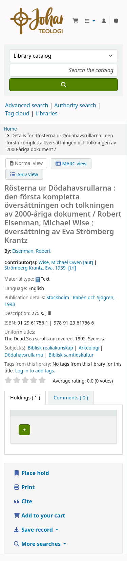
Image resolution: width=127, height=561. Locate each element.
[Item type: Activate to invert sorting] (43, 416)
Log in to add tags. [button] (35, 370)
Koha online (36, 20)
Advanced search (26, 105)
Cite (22, 508)
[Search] (63, 84)
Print (24, 494)
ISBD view (24, 174)
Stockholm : (58, 297)
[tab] (71, 397)
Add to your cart (39, 522)
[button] (75, 21)
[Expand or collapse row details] (97, 436)
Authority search (75, 105)
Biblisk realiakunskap (50, 347)
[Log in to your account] (103, 21)
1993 (9, 304)
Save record (33, 536)
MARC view (71, 163)
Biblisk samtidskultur (70, 355)
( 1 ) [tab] (25, 397)
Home (10, 128)
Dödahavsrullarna (23, 355)
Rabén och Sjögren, (93, 297)
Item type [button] (25, 416)
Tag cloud (17, 113)
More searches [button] (37, 550)
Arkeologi (89, 347)
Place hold (31, 479)
